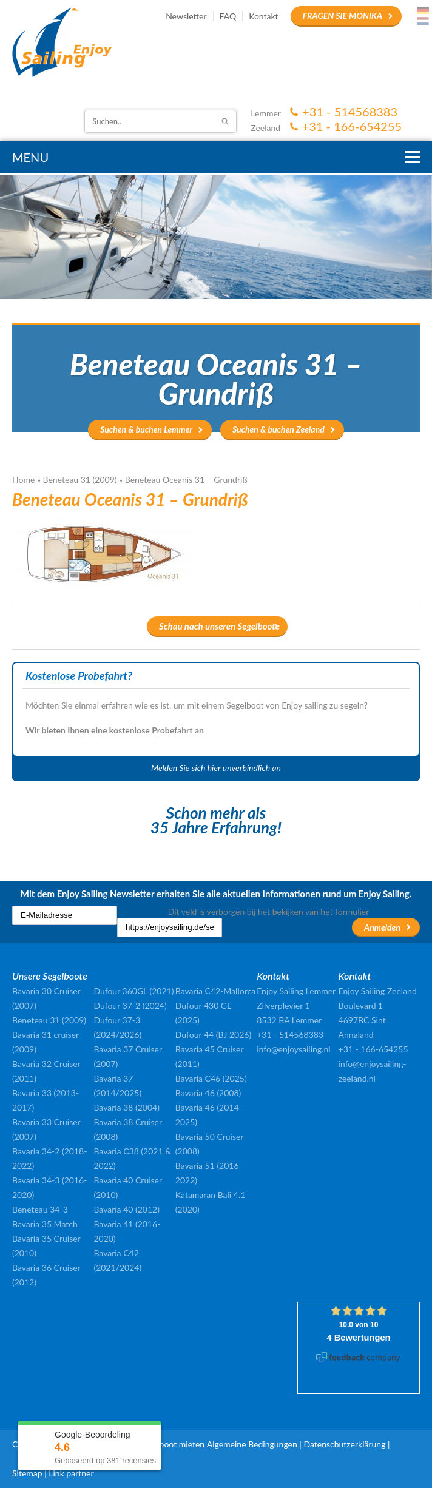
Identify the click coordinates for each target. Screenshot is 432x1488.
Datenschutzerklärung (344, 1444)
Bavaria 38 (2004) (126, 1107)
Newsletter (186, 16)
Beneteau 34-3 (40, 1209)
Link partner (71, 1473)
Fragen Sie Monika (342, 15)
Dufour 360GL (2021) (133, 991)
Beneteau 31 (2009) (80, 479)
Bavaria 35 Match (45, 1224)
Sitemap (27, 1473)
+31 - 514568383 (349, 111)
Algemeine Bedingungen (252, 1444)
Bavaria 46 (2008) (208, 1093)
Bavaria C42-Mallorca (215, 991)
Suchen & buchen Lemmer (146, 429)
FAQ (228, 16)
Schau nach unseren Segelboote (219, 626)
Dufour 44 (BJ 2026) (213, 1034)
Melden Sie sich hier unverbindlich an (216, 768)
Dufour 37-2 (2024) (129, 1005)
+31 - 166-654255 (352, 126)
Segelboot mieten (172, 1444)
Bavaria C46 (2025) (211, 1078)
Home (23, 479)
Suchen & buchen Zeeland (278, 429)
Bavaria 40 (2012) (126, 1209)
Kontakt (263, 16)
